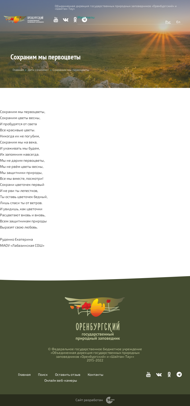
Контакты (95, 374)
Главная (24, 374)
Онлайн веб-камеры (60, 380)
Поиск (43, 374)
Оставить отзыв (67, 374)
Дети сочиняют (38, 69)
